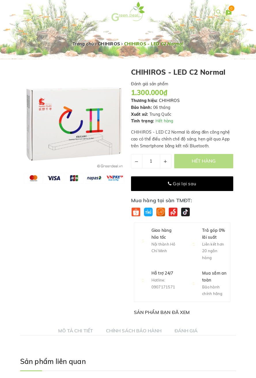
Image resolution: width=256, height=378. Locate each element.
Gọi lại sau (182, 183)
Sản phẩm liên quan (53, 361)
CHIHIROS (169, 100)
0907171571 (163, 287)
